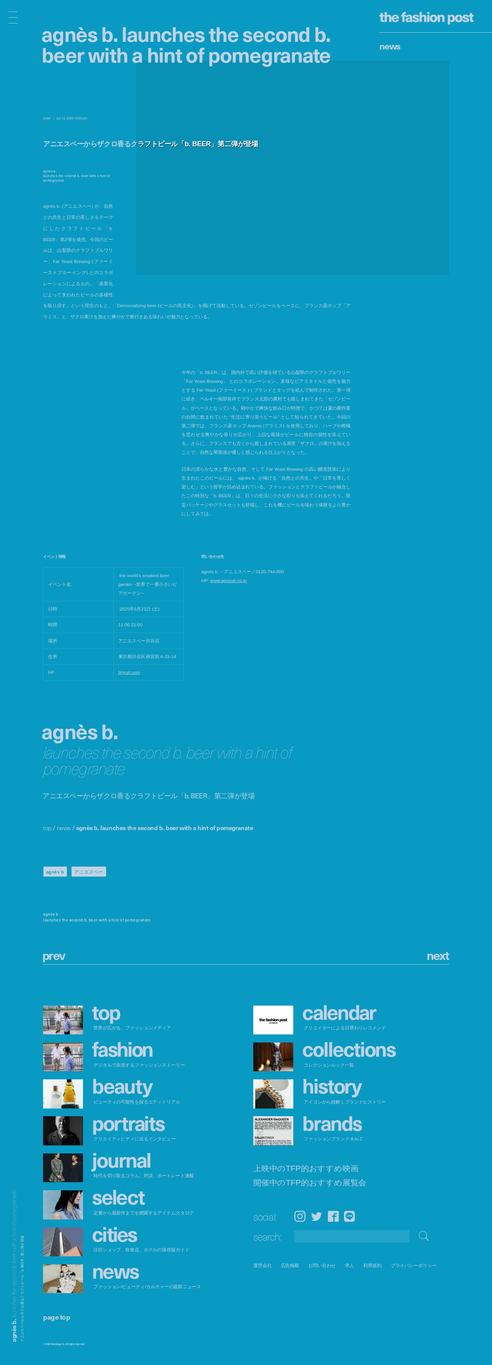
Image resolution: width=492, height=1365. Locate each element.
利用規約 (372, 1265)
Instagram (300, 1216)
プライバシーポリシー (414, 1265)
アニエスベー (88, 871)
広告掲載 (290, 1265)
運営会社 (262, 1265)
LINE (349, 1216)
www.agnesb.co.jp (228, 580)
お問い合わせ (322, 1265)
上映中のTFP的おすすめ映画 (305, 1168)
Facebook (333, 1216)
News (390, 46)
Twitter (316, 1216)
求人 (349, 1265)
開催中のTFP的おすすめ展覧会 (309, 1182)
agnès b (55, 871)
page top (56, 1317)
